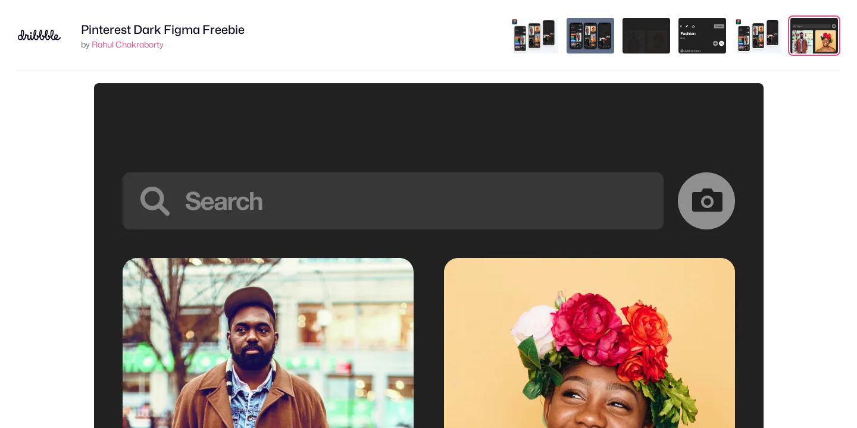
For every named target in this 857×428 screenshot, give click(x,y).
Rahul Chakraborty (128, 44)
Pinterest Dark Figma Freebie (163, 30)
